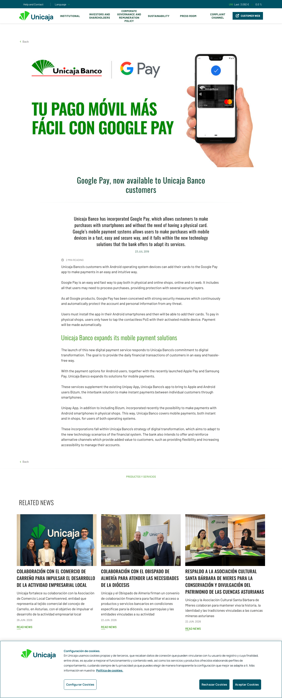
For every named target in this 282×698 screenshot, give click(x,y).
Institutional (70, 16)
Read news (24, 627)
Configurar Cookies (80, 684)
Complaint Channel (217, 16)
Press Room (188, 16)
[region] (141, 669)
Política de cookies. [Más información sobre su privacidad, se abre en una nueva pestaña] (109, 671)
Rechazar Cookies (214, 684)
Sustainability (159, 16)
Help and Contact (33, 4)
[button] (24, 41)
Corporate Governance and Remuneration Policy (129, 16)
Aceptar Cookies (247, 684)
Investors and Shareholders (99, 16)
